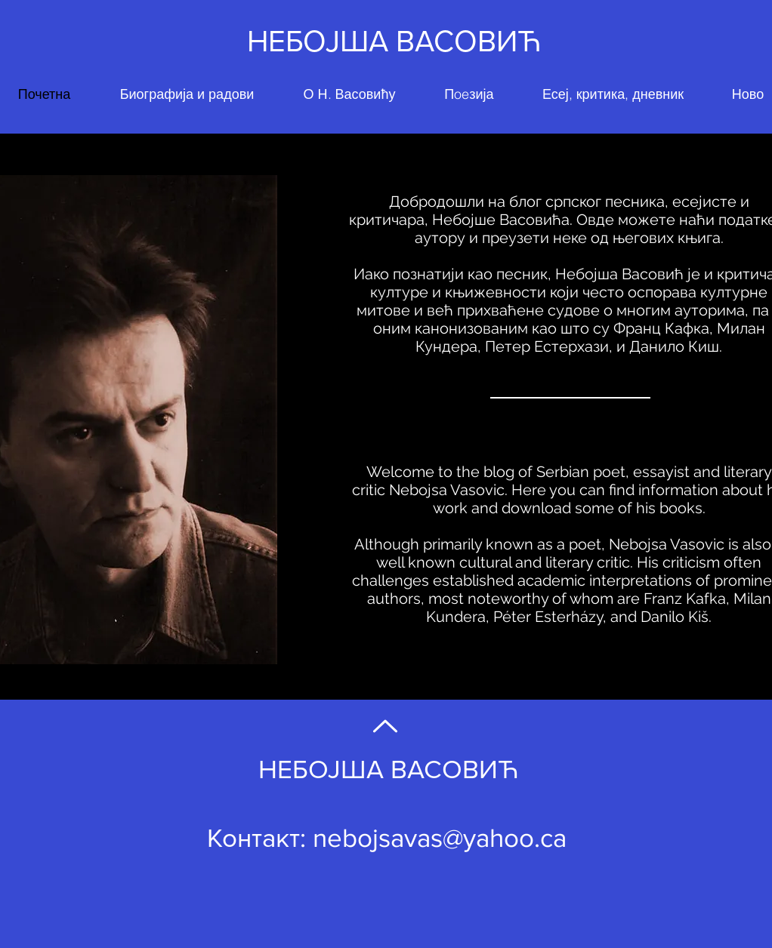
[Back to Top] (383, 726)
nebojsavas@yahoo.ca (440, 837)
